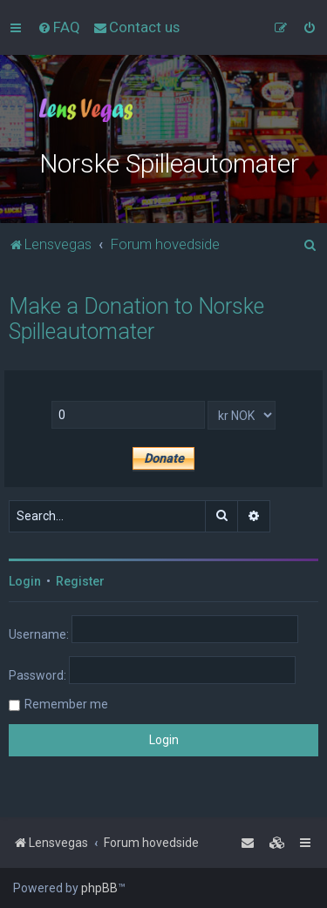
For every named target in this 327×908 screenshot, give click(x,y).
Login (25, 581)
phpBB (99, 888)
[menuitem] (58, 27)
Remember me (66, 704)
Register (80, 581)
